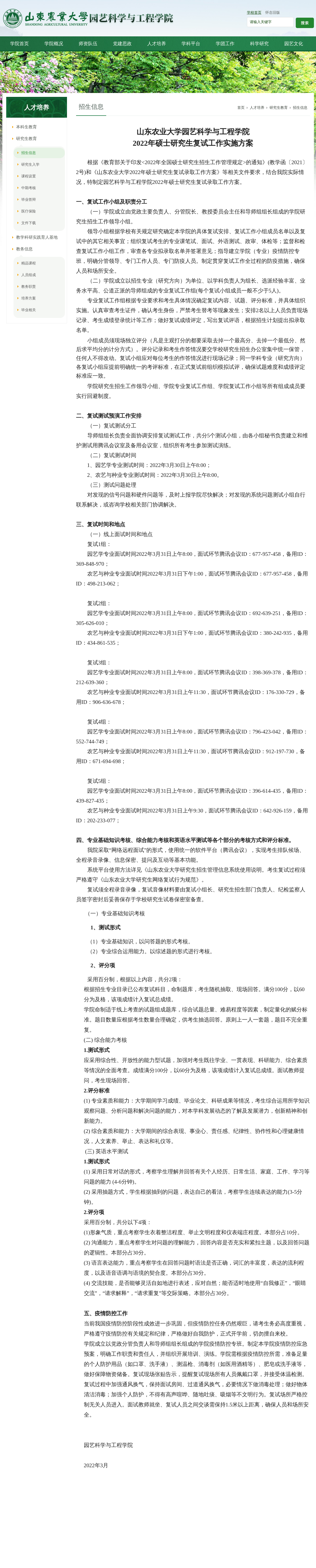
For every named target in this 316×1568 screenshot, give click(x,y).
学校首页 (254, 13)
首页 (241, 108)
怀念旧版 (272, 13)
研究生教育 (279, 108)
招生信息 (300, 108)
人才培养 (257, 108)
